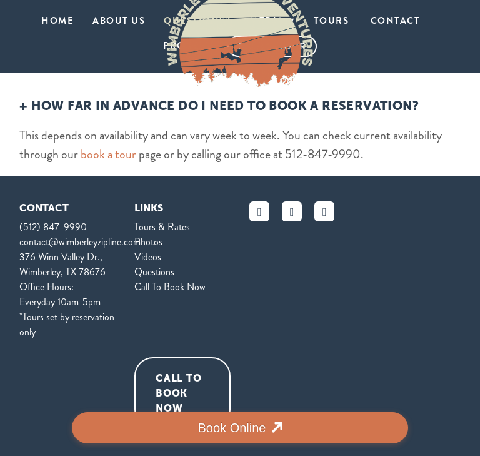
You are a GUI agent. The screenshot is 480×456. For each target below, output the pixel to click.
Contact (396, 21)
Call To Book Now (170, 287)
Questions (154, 272)
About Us (118, 21)
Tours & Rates (162, 227)
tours (333, 21)
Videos (147, 257)
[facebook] (259, 211)
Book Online (232, 428)
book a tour (108, 154)
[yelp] (324, 211)
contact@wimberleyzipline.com (80, 242)
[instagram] (292, 211)
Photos (148, 242)
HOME (57, 21)
